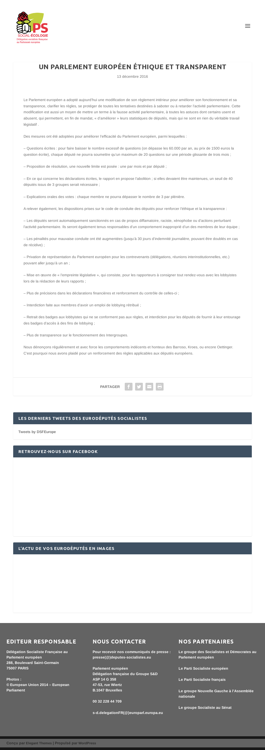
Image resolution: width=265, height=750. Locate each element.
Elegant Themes (39, 743)
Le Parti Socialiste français (202, 679)
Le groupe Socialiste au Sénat (205, 707)
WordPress (87, 743)
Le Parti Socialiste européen (203, 668)
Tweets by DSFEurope (37, 432)
